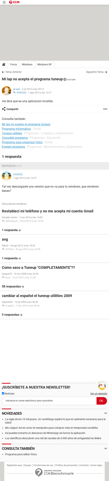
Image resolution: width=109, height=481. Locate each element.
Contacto (84, 465)
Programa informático (16, 129)
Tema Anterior (13, 71)
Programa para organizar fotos (22, 142)
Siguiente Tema (95, 71)
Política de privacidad (66, 465)
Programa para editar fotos (21, 454)
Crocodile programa (15, 138)
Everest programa (13, 147)
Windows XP (44, 64)
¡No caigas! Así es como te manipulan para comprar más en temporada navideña (51, 427)
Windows (27, 64)
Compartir (12, 109)
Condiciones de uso (43, 465)
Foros (13, 64)
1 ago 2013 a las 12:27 (39, 92)
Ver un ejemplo (98, 393)
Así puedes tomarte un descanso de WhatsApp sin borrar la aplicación (45, 432)
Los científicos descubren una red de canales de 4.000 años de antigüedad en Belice (53, 438)
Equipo (27, 465)
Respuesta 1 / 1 (12, 165)
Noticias (8, 393)
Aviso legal (96, 465)
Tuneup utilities (12, 133)
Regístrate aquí (14, 465)
